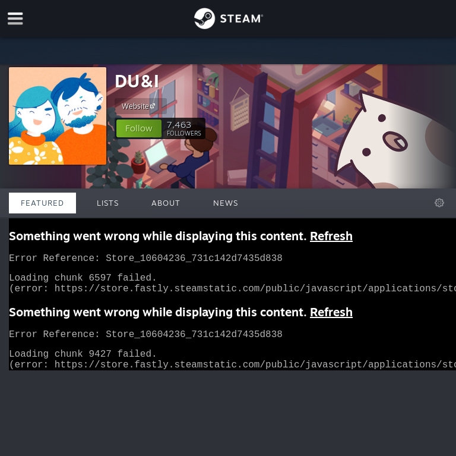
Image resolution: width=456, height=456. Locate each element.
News (225, 202)
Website (140, 106)
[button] (139, 128)
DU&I (137, 81)
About (165, 202)
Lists (108, 202)
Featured (42, 202)
